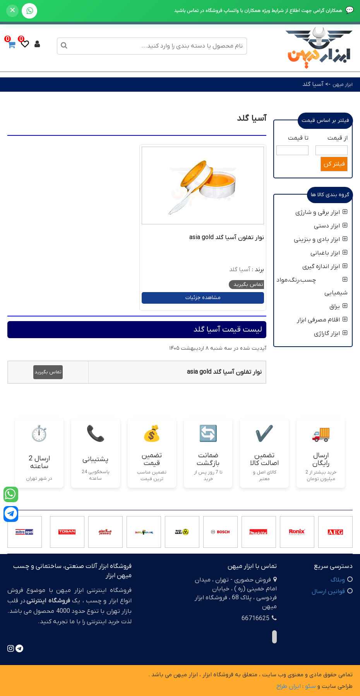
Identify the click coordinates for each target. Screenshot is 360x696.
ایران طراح (288, 686)
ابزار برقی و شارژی (321, 212)
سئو (310, 686)
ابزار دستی (331, 226)
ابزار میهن (343, 84)
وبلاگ (338, 580)
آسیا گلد (313, 84)
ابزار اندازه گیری (325, 266)
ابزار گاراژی (331, 333)
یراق (338, 306)
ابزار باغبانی (329, 253)
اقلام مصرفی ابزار (322, 320)
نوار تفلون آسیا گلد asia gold (226, 237)
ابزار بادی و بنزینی (321, 239)
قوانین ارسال (328, 591)
